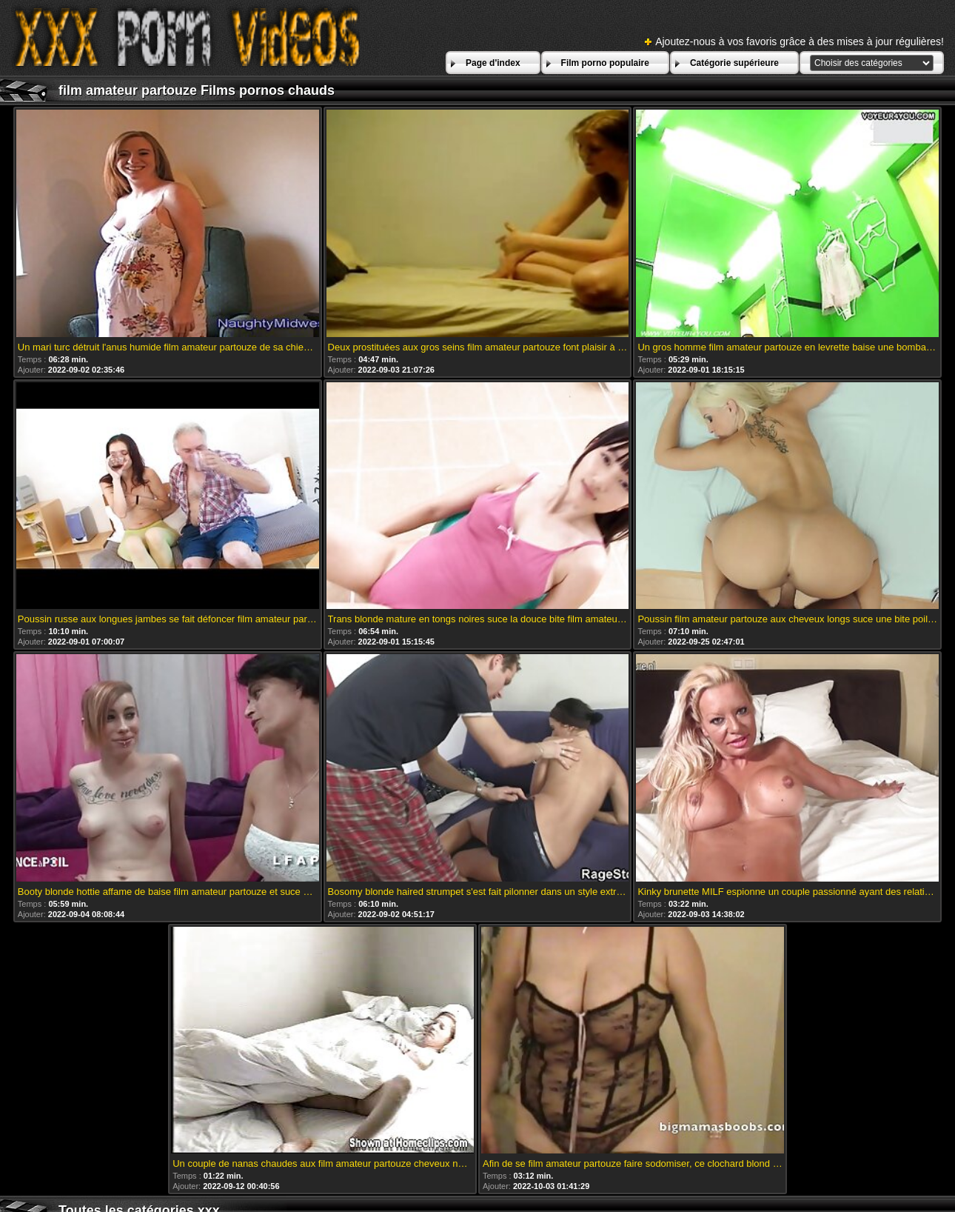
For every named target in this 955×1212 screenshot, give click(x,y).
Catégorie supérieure (734, 63)
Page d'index (493, 63)
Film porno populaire (605, 63)
